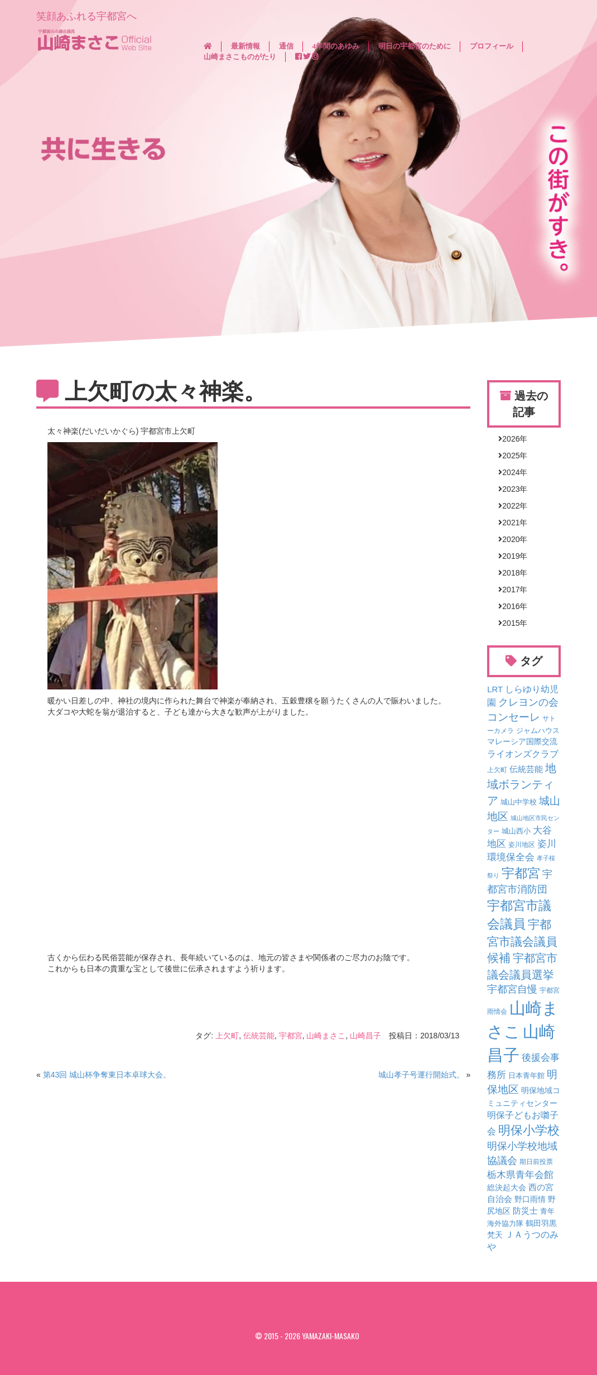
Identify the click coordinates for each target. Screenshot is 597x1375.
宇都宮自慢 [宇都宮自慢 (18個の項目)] (512, 989)
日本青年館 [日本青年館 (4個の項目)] (526, 1076)
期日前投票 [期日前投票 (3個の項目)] (536, 1161)
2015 (510, 623)
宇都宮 (290, 1035)
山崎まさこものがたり (240, 56)
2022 (510, 505)
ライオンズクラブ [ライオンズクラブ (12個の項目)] (523, 754)
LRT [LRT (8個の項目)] (495, 689)
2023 (510, 489)
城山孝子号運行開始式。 (421, 1074)
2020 (510, 539)
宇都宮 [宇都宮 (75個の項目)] (521, 873)
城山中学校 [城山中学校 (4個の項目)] (518, 802)
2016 (510, 606)
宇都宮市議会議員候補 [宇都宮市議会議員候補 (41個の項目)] (522, 941)
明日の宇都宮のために (414, 46)
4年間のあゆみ (336, 46)
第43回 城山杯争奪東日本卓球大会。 (107, 1074)
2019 (510, 556)
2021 (510, 522)
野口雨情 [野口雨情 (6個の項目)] (530, 1199)
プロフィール (491, 46)
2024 (510, 472)
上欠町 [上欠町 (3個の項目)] (497, 769)
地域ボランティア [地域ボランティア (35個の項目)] (521, 784)
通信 (286, 46)
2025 (510, 455)
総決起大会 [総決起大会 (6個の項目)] (506, 1187)
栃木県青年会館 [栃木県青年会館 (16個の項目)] (520, 1174)
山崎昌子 (365, 1035)
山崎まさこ (325, 1035)
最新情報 (245, 46)
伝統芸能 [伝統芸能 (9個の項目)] (526, 769)
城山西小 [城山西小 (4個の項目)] (516, 831)
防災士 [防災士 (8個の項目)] (525, 1210)
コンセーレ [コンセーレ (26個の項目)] (513, 717)
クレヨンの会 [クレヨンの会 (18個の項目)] (528, 702)
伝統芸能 (259, 1035)
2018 (510, 572)
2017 (510, 589)
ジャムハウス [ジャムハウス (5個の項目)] (538, 730)
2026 (510, 438)
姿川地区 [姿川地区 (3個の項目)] (521, 844)
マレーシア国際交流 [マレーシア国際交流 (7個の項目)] (522, 741)
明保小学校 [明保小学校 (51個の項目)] (529, 1130)
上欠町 (227, 1035)
